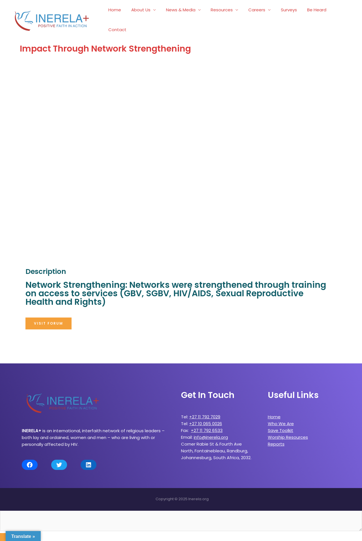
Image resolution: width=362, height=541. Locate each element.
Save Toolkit (280, 426)
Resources (222, 18)
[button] (48, 319)
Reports (276, 440)
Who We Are (281, 420)
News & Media (182, 18)
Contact (339, 18)
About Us (144, 18)
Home (119, 18)
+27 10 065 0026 (205, 420)
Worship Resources (288, 433)
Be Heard (311, 18)
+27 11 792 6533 (207, 426)
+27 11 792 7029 (204, 413)
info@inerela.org (211, 433)
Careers (255, 18)
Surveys (285, 18)
